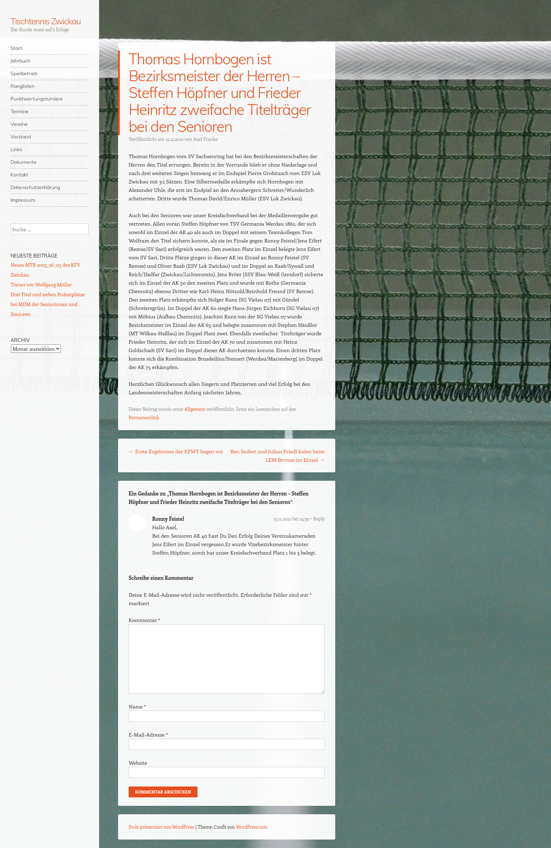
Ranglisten (22, 86)
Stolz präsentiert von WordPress (161, 827)
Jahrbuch (20, 61)
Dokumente (24, 162)
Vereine (19, 124)
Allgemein (194, 409)
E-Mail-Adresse (148, 734)
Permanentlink (144, 417)
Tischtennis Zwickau (45, 21)
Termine (19, 111)
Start (16, 48)
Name (137, 706)
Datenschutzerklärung (35, 187)
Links (16, 149)
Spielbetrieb (24, 73)
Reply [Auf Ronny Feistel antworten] (319, 519)
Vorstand (21, 137)
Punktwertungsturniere (37, 99)
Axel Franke (205, 139)
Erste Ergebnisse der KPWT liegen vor (176, 451)
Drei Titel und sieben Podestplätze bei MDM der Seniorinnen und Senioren (48, 304)
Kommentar (144, 619)
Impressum (23, 200)
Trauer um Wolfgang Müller (41, 284)
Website (138, 762)
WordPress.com (252, 827)
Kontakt (19, 174)
